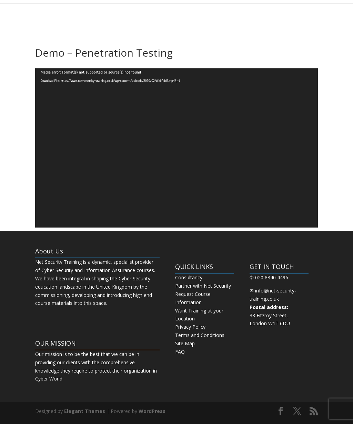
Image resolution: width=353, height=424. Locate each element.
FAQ (180, 351)
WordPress (152, 411)
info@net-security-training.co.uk (273, 298)
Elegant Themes (84, 411)
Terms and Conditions (199, 335)
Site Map (185, 343)
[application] (176, 148)
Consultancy (188, 277)
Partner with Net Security (203, 285)
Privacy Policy (190, 327)
